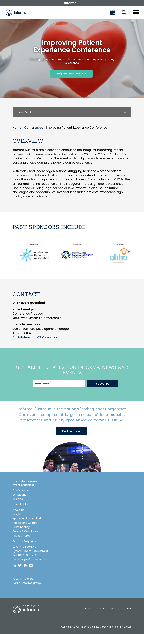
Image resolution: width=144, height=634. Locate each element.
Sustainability (21, 527)
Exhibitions (19, 494)
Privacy (115, 608)
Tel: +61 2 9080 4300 (25, 555)
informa (72, 3)
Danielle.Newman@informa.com (35, 337)
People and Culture (25, 523)
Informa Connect (90, 626)
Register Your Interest (71, 73)
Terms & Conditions (25, 531)
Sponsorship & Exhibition (28, 518)
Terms (128, 608)
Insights (17, 514)
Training (18, 499)
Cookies (101, 608)
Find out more (71, 431)
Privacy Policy (21, 535)
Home (88, 608)
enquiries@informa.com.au (30, 559)
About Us (18, 510)
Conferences (21, 490)
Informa (18, 12)
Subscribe (102, 383)
